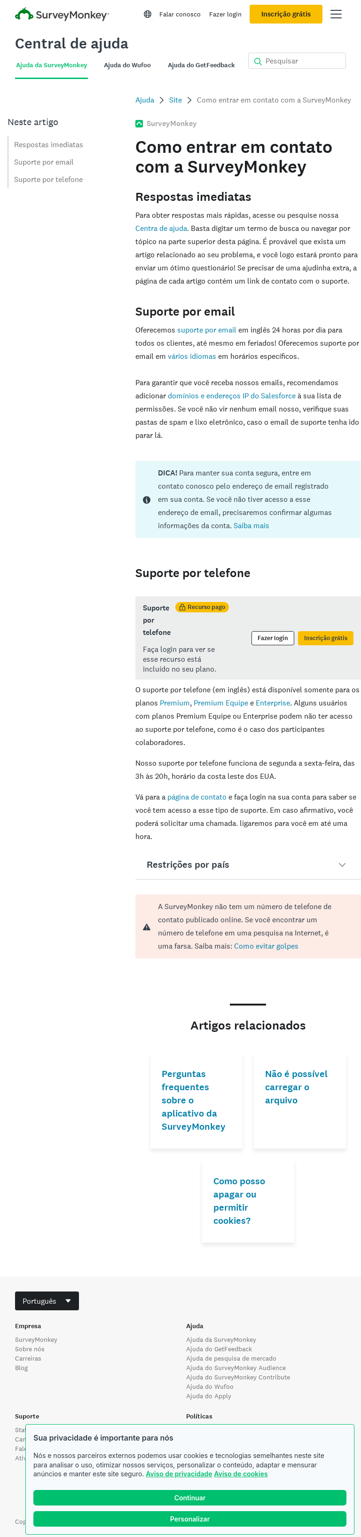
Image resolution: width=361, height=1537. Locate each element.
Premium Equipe (221, 703)
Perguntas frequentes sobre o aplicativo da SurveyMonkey (194, 1100)
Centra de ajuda (161, 228)
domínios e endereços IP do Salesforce (232, 396)
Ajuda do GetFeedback (219, 1349)
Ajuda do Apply (208, 1396)
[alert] (248, 927)
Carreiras (28, 1358)
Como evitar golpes (265, 946)
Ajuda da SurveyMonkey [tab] (51, 65)
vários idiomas (192, 356)
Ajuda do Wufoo (210, 1386)
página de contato (197, 797)
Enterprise (273, 703)
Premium (175, 703)
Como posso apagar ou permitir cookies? (239, 1201)
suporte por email (206, 330)
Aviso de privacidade (179, 1474)
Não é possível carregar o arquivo (296, 1087)
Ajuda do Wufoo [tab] (127, 65)
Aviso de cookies (240, 1474)
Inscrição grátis (286, 14)
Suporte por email (44, 162)
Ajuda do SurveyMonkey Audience (236, 1367)
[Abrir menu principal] (336, 14)
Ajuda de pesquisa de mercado (231, 1358)
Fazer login (225, 14)
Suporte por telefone (48, 179)
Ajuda (144, 100)
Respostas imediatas (48, 145)
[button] (248, 865)
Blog (21, 1367)
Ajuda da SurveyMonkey (221, 1339)
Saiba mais (251, 526)
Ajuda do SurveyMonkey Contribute (238, 1377)
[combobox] (47, 1300)
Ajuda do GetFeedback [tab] (201, 65)
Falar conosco (180, 14)
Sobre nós (30, 1349)
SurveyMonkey (36, 1339)
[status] (248, 499)
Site (175, 100)
